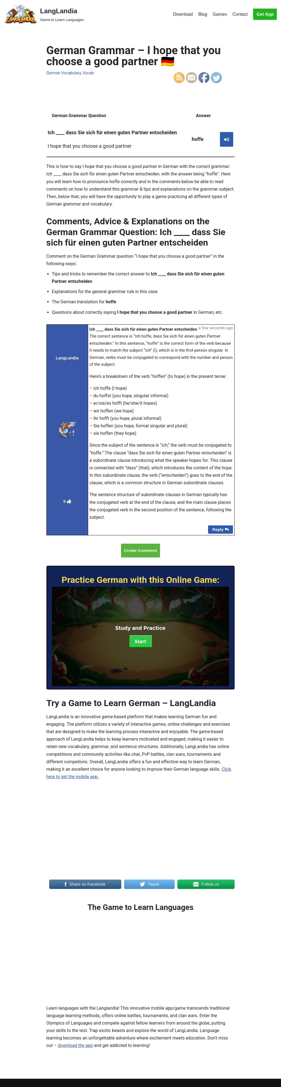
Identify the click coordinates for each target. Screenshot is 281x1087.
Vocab (88, 73)
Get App (265, 14)
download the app (75, 1045)
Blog (202, 14)
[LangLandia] (44, 14)
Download (183, 14)
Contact (240, 14)
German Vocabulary (63, 73)
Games (220, 14)
